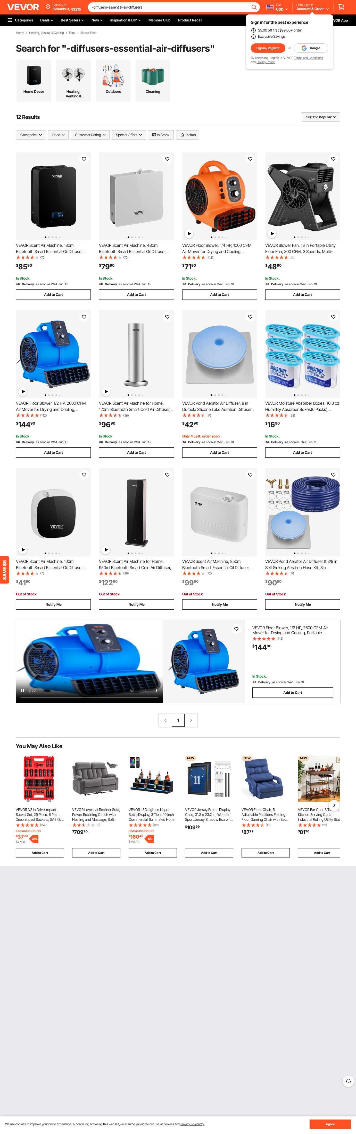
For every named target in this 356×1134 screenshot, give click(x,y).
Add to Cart (53, 294)
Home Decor (33, 91)
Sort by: (312, 117)
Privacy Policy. (265, 62)
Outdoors (113, 91)
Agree (330, 1124)
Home (20, 33)
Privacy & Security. (192, 1124)
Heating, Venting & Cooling (46, 33)
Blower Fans (88, 33)
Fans (72, 33)
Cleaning (153, 91)
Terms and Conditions (308, 58)
